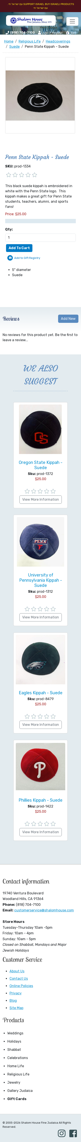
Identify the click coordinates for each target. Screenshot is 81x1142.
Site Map (16, 1008)
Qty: (9, 229)
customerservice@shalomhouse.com (44, 910)
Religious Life (18, 1074)
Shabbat (14, 1050)
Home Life (15, 1066)
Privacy (16, 993)
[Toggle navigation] (72, 21)
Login (43, 32)
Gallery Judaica (20, 1091)
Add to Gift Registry (27, 258)
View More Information (40, 499)
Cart (71, 33)
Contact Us (19, 978)
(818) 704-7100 (22, 33)
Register (57, 32)
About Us (17, 971)
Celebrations (17, 1058)
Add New (68, 319)
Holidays (14, 1041)
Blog (13, 1001)
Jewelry (13, 1082)
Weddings (15, 1033)
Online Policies (21, 986)
